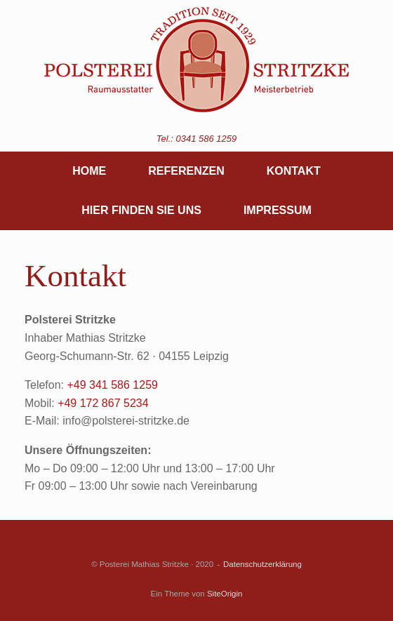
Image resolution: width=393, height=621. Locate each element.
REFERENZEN (186, 171)
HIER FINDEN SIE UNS (141, 210)
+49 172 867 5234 (103, 403)
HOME (89, 171)
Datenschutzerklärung (262, 564)
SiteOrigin (225, 593)
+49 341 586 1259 (112, 385)
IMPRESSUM (278, 210)
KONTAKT (294, 171)
